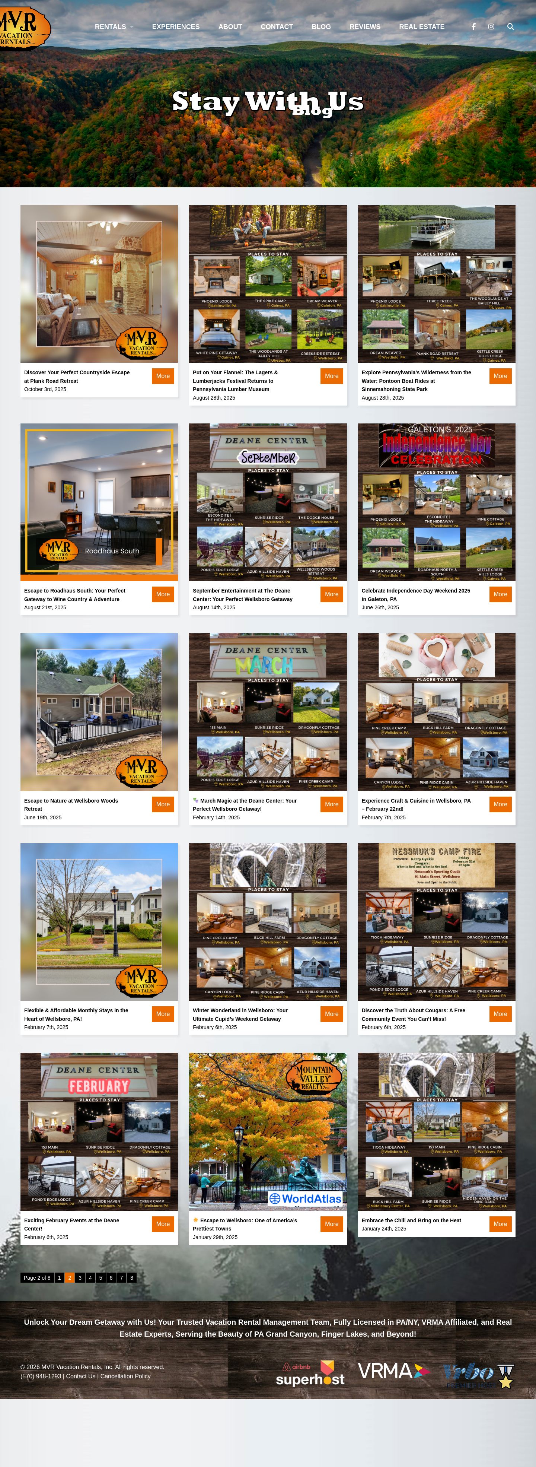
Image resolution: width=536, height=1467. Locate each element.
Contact (277, 27)
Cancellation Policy (125, 1376)
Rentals (110, 27)
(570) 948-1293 (40, 1376)
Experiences (176, 27)
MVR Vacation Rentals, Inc (76, 1367)
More (163, 376)
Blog (321, 27)
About (230, 27)
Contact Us (80, 1376)
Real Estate (421, 27)
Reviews (365, 27)
